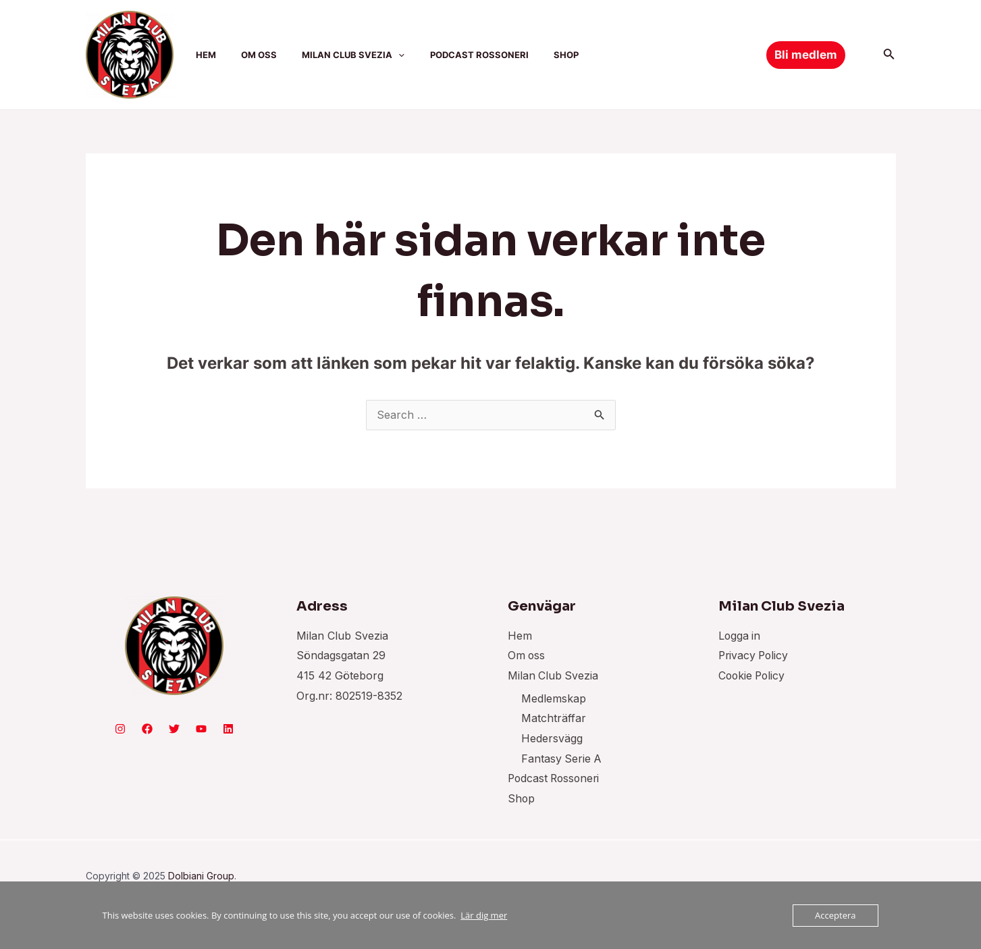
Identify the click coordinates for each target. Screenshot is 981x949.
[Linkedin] (228, 729)
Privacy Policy (754, 656)
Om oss (527, 656)
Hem (520, 636)
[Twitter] (174, 729)
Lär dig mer (483, 915)
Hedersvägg (552, 739)
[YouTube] (201, 729)
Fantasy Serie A (562, 759)
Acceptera (835, 915)
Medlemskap (553, 699)
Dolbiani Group (201, 876)
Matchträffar (553, 718)
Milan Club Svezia (554, 676)
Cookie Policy (753, 676)
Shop (521, 799)
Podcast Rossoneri (556, 779)
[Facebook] (147, 729)
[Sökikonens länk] (889, 55)
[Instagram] (120, 729)
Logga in (740, 636)
